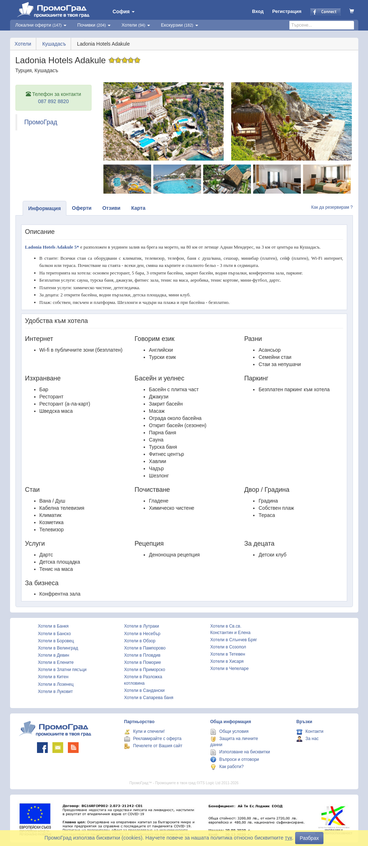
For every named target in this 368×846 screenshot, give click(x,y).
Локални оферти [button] (41, 25)
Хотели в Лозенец (56, 684)
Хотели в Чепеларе (229, 668)
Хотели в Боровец (56, 640)
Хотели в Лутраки (141, 626)
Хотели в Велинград (58, 648)
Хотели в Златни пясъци (62, 669)
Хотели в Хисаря (227, 661)
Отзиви (111, 208)
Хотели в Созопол (228, 646)
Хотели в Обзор (139, 640)
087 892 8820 (53, 101)
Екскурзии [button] (179, 25)
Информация (44, 208)
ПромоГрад (40, 122)
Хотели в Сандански (144, 690)
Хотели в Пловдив (142, 655)
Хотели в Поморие (142, 662)
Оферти (82, 208)
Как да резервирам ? (332, 207)
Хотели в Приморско (144, 669)
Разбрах (309, 838)
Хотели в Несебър (142, 633)
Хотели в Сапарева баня (148, 697)
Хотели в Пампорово (145, 648)
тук (288, 838)
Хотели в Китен (53, 676)
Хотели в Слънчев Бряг (233, 639)
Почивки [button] (94, 25)
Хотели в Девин (53, 655)
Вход (258, 11)
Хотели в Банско (54, 633)
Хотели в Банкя (53, 626)
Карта (138, 208)
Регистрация (286, 11)
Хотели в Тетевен (227, 654)
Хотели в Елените (56, 662)
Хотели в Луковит (55, 691)
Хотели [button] (135, 25)
